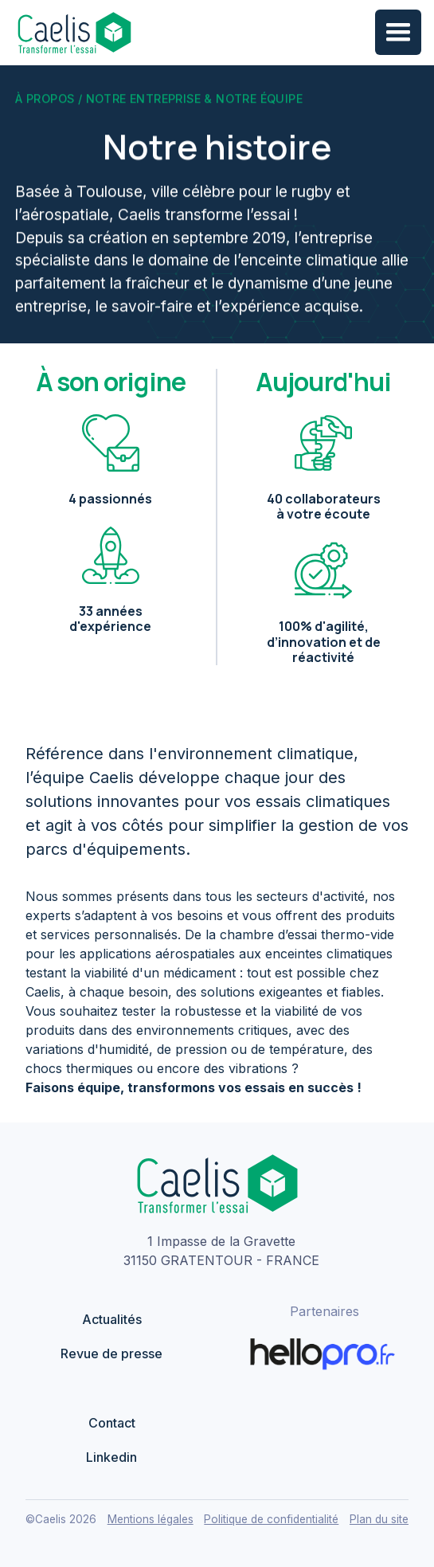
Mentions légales (151, 1519)
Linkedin (111, 1457)
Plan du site (379, 1519)
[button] (398, 33)
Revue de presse (111, 1353)
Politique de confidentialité (271, 1519)
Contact (111, 1423)
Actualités (112, 1319)
